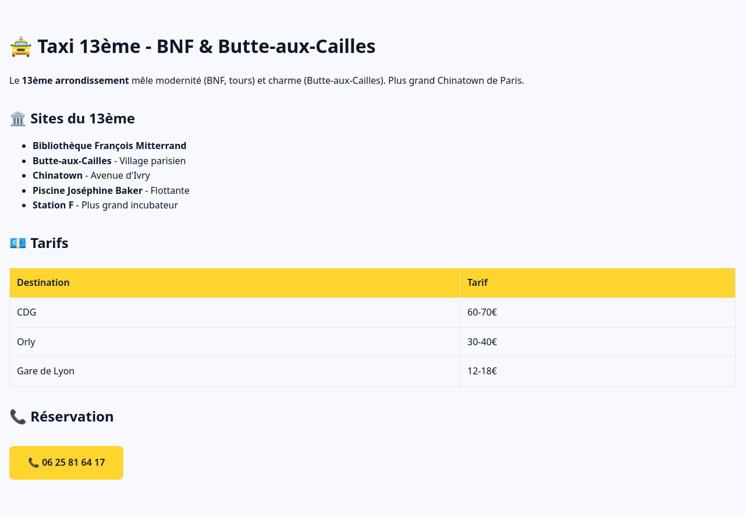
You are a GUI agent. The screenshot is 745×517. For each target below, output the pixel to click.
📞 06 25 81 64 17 (66, 462)
